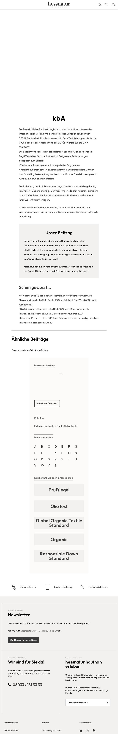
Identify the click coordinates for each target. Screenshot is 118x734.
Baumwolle (64, 222)
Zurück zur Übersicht (47, 307)
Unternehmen (10, 672)
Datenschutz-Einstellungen (17, 653)
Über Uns (8, 664)
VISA (44, 690)
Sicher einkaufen (28, 491)
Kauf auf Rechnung (63, 491)
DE (104, 711)
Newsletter (9, 639)
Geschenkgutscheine (51, 635)
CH (112, 711)
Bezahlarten (47, 664)
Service (45, 627)
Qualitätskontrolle (66, 330)
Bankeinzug (47, 676)
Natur (61, 116)
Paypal (45, 681)
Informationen (11, 627)
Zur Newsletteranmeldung (23, 544)
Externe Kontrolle (44, 330)
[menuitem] (21, 641)
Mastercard (47, 685)
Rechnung (46, 672)
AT (108, 711)
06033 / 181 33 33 (27, 589)
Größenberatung (50, 639)
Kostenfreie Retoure (98, 491)
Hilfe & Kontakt (11, 635)
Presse (7, 681)
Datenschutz (10, 648)
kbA (72, 56)
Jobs (6, 676)
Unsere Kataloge (87, 664)
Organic (92, 204)
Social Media (85, 627)
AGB (6, 644)
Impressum (9, 657)
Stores (7, 685)
